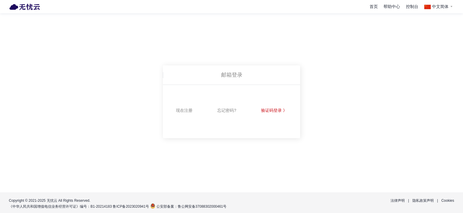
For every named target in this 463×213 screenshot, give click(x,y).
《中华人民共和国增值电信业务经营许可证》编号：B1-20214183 (60, 206)
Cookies (447, 201)
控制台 (412, 6)
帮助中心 (391, 6)
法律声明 (398, 201)
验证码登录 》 (274, 110)
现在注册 (184, 110)
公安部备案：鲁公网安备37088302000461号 (191, 206)
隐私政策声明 (423, 201)
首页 (374, 6)
